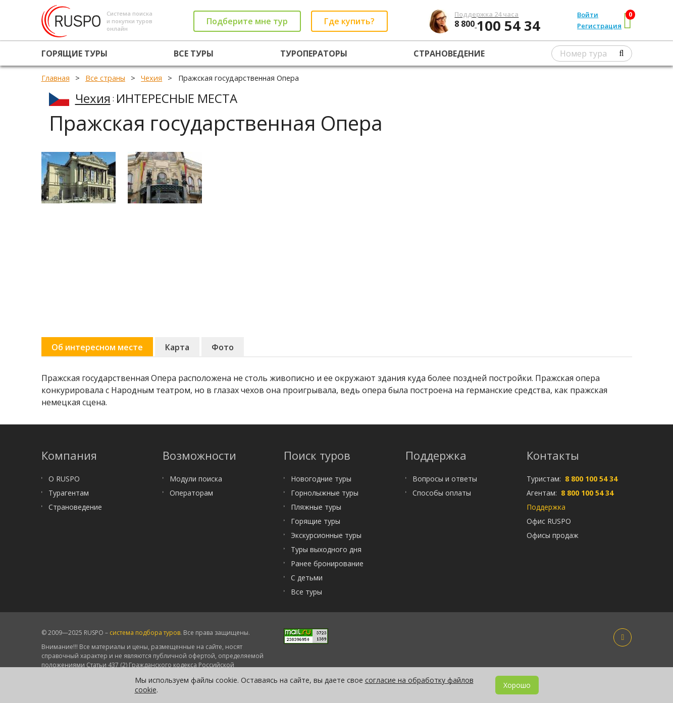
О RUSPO (64, 478)
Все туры (194, 53)
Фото (223, 347)
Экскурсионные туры (326, 535)
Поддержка (546, 507)
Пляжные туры (316, 507)
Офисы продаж (553, 535)
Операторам (191, 493)
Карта (177, 347)
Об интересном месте (97, 347)
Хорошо (517, 685)
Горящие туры (74, 53)
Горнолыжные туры (324, 493)
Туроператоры (313, 53)
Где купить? (349, 21)
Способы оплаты (441, 493)
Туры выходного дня (326, 549)
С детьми (307, 577)
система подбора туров (145, 632)
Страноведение (449, 53)
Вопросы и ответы (444, 478)
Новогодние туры (321, 478)
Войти (587, 14)
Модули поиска (196, 478)
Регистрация (599, 25)
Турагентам (68, 493)
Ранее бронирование (327, 563)
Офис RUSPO (549, 521)
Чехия (93, 98)
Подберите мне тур (247, 21)
